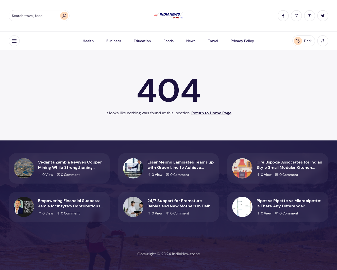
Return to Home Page (211, 113)
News (190, 41)
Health (88, 41)
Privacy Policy (242, 41)
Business (113, 41)
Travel (213, 41)
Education (142, 41)
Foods (168, 41)
